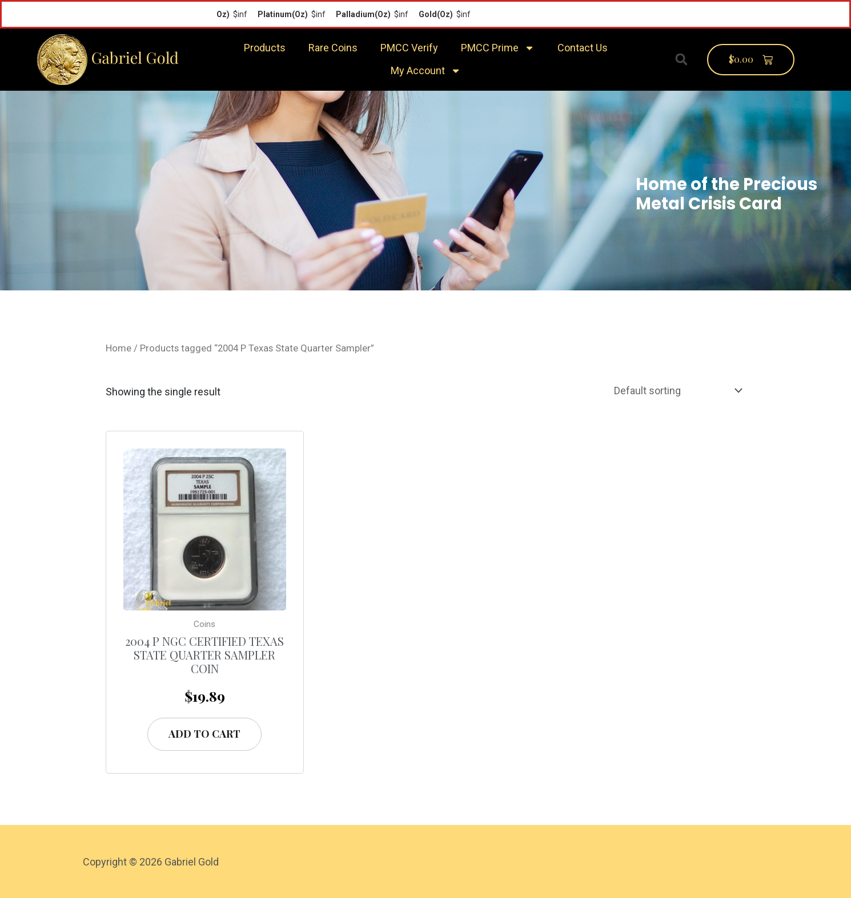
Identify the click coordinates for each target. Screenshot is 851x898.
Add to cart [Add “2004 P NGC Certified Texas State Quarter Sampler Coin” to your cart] (204, 734)
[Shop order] (675, 391)
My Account (426, 71)
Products (265, 48)
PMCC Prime (498, 48)
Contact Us (582, 48)
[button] (681, 59)
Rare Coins (333, 48)
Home (118, 348)
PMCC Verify (409, 48)
